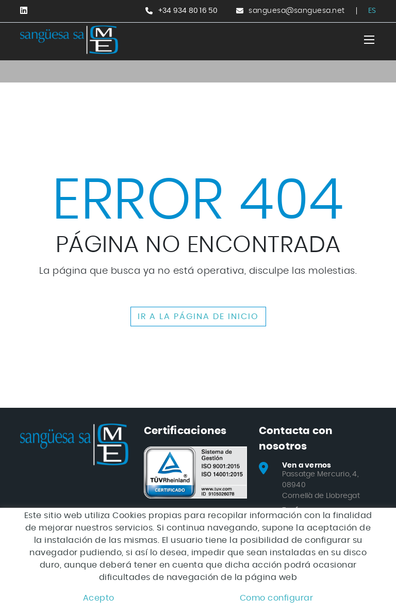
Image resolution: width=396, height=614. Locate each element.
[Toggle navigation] (369, 39)
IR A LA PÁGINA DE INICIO (198, 316)
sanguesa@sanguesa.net (297, 10)
